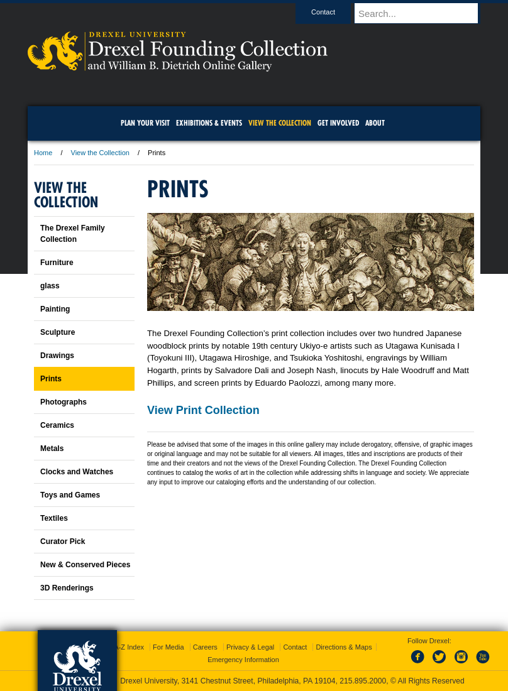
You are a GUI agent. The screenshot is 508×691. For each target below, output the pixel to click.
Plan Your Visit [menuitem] (145, 123)
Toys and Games (70, 495)
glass (50, 285)
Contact (335, 12)
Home (43, 152)
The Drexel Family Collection (72, 234)
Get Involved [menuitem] (338, 123)
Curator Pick (62, 541)
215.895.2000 (363, 681)
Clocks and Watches (76, 471)
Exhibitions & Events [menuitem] (209, 123)
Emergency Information (243, 659)
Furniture (57, 262)
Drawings (57, 355)
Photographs (63, 402)
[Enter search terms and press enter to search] (423, 13)
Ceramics (57, 425)
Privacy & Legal (250, 647)
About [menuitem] (375, 123)
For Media (168, 647)
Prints (51, 378)
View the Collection (100, 152)
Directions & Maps (344, 647)
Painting (55, 309)
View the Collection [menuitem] (279, 123)
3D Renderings (67, 588)
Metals (52, 448)
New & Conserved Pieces (85, 564)
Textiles (54, 518)
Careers (205, 647)
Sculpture (57, 332)
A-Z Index (129, 647)
